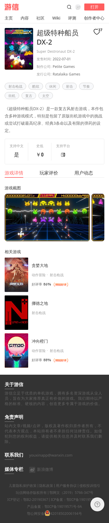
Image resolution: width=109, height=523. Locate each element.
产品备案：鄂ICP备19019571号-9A (54, 513)
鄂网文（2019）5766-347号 (71, 499)
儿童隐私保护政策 (23, 492)
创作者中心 (94, 18)
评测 (72, 18)
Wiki (56, 18)
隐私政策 (46, 492)
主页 (9, 18)
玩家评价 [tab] (49, 173)
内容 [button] (25, 18)
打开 (94, 7)
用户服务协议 (66, 492)
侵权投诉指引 (89, 492)
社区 (40, 18)
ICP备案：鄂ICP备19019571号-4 (76, 506)
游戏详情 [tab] (14, 173)
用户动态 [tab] (83, 173)
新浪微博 (41, 476)
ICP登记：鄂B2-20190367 (27, 506)
